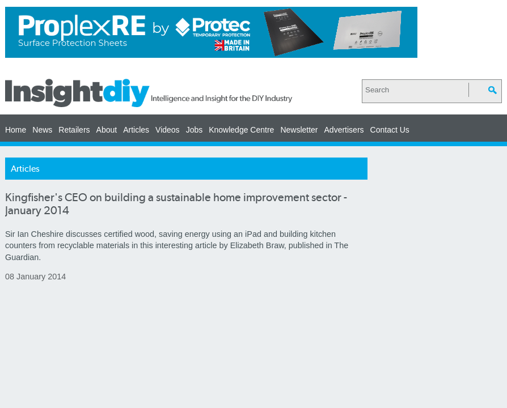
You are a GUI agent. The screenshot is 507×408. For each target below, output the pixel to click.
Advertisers (344, 129)
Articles (136, 129)
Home (15, 129)
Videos (167, 129)
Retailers (74, 129)
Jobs (194, 129)
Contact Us (389, 129)
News (42, 129)
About (106, 129)
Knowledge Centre (241, 129)
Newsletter (299, 129)
